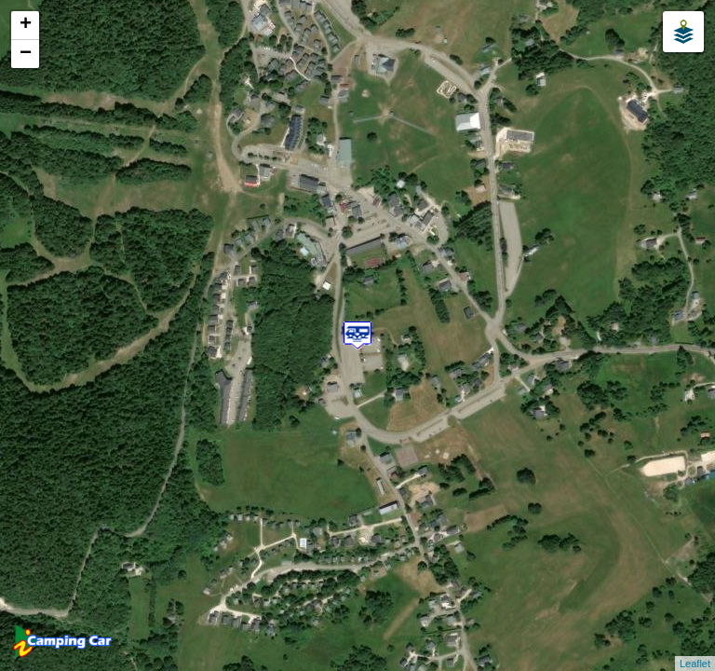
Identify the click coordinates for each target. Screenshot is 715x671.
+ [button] (26, 25)
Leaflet (695, 663)
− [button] (26, 54)
